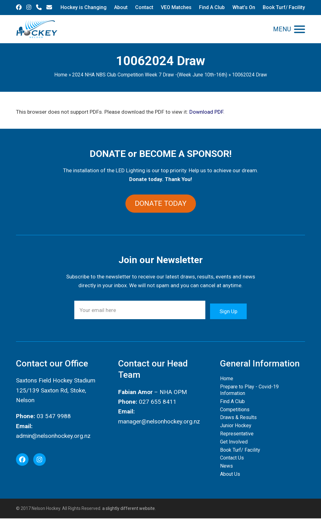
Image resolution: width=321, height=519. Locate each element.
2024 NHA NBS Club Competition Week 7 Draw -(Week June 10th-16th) (149, 75)
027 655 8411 (157, 402)
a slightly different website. (128, 508)
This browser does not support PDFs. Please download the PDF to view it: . (120, 112)
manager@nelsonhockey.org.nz (159, 421)
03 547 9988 (54, 416)
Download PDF (206, 112)
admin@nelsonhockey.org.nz (53, 436)
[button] (289, 29)
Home (60, 75)
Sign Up (228, 310)
